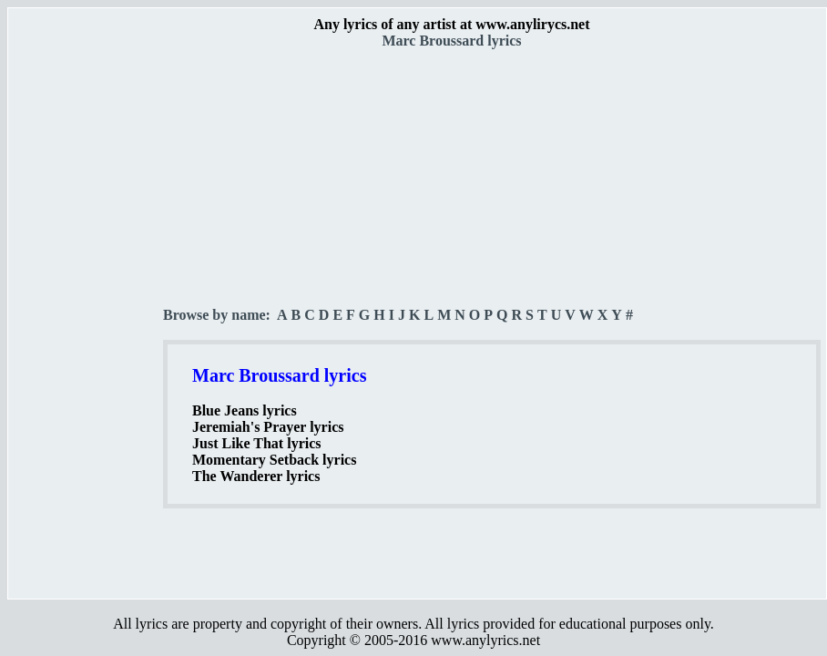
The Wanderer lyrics (256, 476)
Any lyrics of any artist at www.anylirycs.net (451, 24)
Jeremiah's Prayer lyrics (267, 427)
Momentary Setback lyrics (274, 459)
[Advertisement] (86, 319)
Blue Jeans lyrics (244, 410)
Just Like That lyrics (257, 443)
